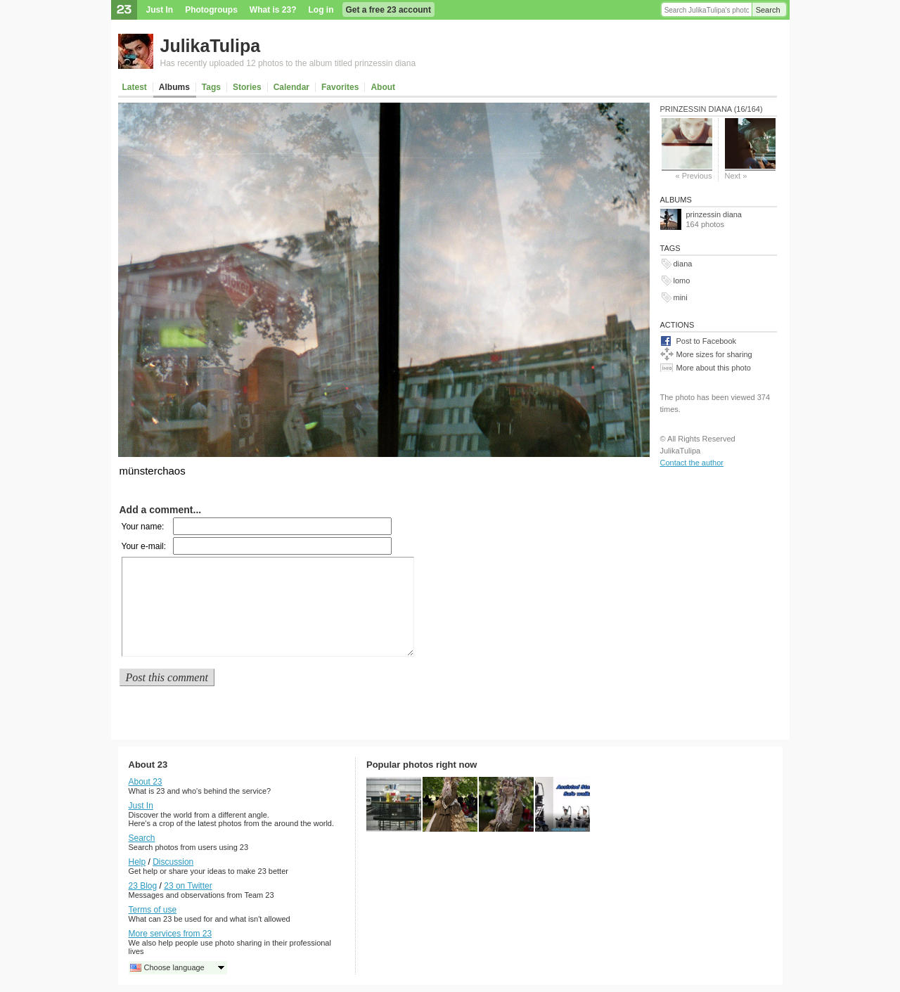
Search (768, 10)
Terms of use (153, 910)
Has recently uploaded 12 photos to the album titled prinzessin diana (288, 63)
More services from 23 (170, 934)
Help (137, 862)
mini (681, 297)
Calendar (291, 87)
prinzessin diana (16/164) (711, 109)
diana (683, 263)
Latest (134, 87)
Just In (160, 10)
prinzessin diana (714, 214)
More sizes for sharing (714, 354)
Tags (211, 87)
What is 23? (273, 10)
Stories (247, 87)
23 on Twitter (188, 886)
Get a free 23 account (388, 10)
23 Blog (143, 886)
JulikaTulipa (210, 46)
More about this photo (713, 367)
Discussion (173, 862)
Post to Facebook (706, 341)
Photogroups (211, 10)
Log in (321, 10)
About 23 (145, 782)
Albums (174, 87)
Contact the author (692, 462)
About (383, 87)
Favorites (340, 87)
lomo (682, 280)
